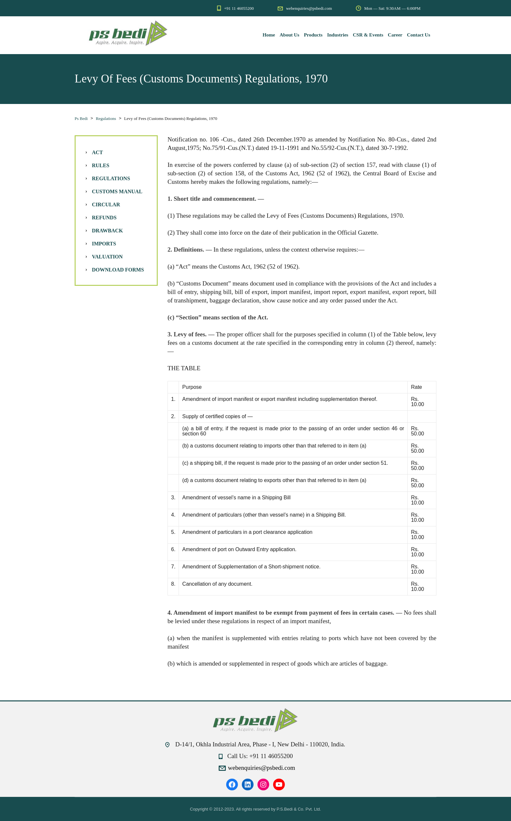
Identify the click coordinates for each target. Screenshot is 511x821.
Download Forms (118, 269)
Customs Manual (117, 191)
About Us (289, 34)
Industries (337, 34)
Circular (106, 204)
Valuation (107, 256)
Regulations (111, 178)
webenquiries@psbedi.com (261, 767)
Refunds (104, 217)
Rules (100, 165)
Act (97, 152)
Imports (104, 243)
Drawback (107, 230)
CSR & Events (368, 34)
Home (269, 34)
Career (395, 34)
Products (313, 34)
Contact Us (418, 34)
